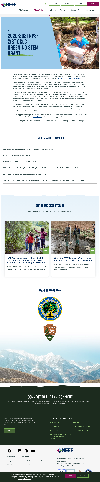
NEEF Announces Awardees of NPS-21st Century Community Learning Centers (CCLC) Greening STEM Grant (26, 260)
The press (54, 430)
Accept (71, 476)
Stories (81, 4)
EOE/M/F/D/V (42, 461)
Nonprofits (55, 422)
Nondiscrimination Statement (29, 461)
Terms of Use (24, 465)
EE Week (54, 4)
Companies (54, 426)
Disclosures (32, 465)
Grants (17, 15)
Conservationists (80, 430)
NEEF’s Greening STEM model (69, 78)
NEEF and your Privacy (13, 465)
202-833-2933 (24, 456)
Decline (82, 476)
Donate (93, 4)
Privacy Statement (24, 479)
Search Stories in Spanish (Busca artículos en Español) (60, 436)
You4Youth (37, 117)
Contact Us (11, 456)
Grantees (23, 15)
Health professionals (82, 426)
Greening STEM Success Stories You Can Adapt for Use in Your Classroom (73, 259)
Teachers (77, 422)
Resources (68, 4)
